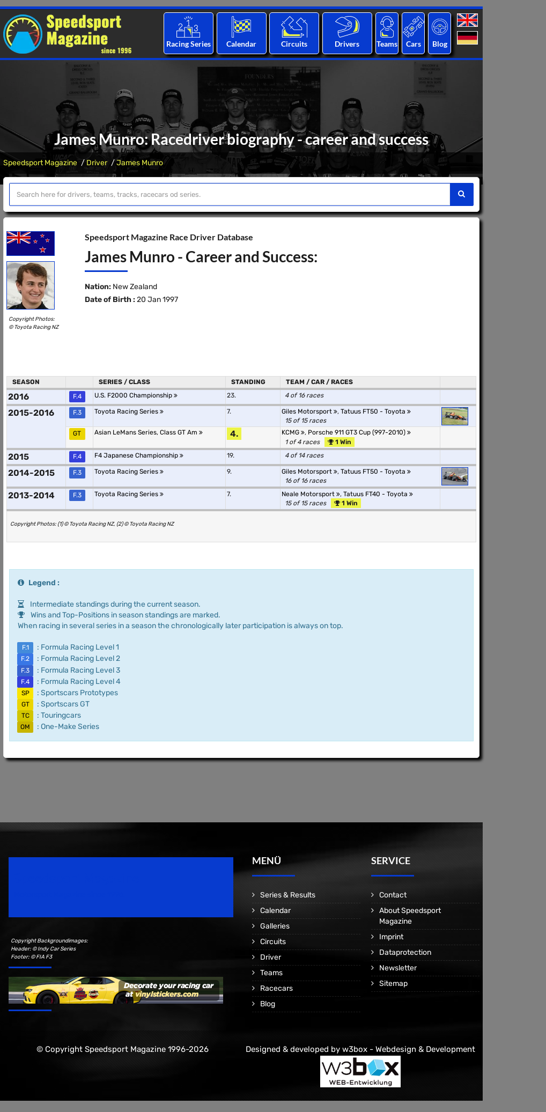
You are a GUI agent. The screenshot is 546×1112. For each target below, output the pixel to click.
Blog (439, 43)
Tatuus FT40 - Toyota (378, 494)
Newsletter (398, 968)
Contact (393, 895)
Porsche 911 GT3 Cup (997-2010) (359, 432)
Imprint (391, 936)
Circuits (294, 43)
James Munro (139, 162)
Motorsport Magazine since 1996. (70, 894)
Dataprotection (405, 952)
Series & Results (287, 895)
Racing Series (188, 43)
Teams (387, 43)
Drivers (347, 43)
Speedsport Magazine (40, 162)
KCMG (293, 432)
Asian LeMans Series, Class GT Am (148, 432)
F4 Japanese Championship (138, 455)
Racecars (276, 988)
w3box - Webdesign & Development (408, 1049)
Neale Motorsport (311, 494)
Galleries (275, 926)
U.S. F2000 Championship (136, 395)
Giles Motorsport (309, 411)
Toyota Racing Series (129, 411)
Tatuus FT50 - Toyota (376, 411)
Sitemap (393, 983)
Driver (96, 162)
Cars (413, 43)
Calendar (241, 43)
